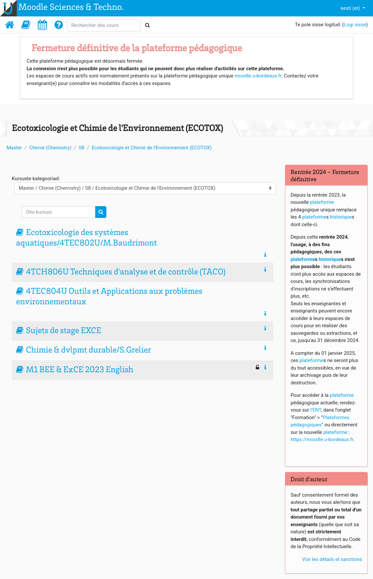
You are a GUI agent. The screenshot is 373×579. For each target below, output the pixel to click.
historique (341, 217)
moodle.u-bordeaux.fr (258, 76)
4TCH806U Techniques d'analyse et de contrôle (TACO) (126, 272)
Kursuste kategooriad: (36, 179)
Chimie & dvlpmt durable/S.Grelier (88, 350)
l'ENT (315, 410)
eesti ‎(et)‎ (350, 8)
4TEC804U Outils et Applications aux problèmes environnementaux (109, 297)
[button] (26, 24)
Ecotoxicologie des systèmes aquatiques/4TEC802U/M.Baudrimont (86, 238)
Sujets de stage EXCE (63, 331)
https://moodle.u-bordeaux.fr (322, 439)
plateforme (322, 202)
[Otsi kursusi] (59, 212)
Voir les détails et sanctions (332, 559)
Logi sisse (355, 25)
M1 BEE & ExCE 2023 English (79, 370)
